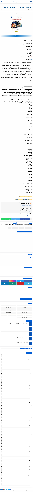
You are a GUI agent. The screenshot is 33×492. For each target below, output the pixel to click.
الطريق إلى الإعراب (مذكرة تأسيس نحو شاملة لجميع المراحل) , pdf (20, 332)
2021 (30, 417)
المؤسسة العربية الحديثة (29, 5)
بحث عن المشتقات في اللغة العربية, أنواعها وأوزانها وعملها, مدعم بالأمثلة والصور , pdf (18, 323)
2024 (30, 373)
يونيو (29, 364)
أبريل (29, 367)
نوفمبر (29, 376)
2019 (30, 454)
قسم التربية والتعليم (24, 312)
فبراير (29, 370)
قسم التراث (24, 310)
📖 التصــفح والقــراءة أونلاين (25, 210)
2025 (30, 358)
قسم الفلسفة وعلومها (24, 315)
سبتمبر (29, 379)
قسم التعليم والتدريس (8, 312)
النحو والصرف (24, 307)
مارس (29, 368)
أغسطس (29, 361)
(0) (1, 9)
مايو (29, 365)
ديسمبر (29, 359)
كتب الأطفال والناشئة (15, 228)
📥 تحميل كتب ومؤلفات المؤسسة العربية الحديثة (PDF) (23, 199)
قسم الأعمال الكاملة (8, 309)
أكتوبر (29, 377)
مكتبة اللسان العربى (22, 489)
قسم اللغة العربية (8, 315)
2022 (30, 405)
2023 (30, 393)
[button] (25, 219)
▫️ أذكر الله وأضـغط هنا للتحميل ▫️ (26, 205)
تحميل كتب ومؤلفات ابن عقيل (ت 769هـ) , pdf (22, 342)
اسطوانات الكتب (8, 305)
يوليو (29, 362)
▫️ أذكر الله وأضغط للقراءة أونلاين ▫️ (26, 212)
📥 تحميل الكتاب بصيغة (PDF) (25, 203)
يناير (29, 356)
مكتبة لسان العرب (29, 215)
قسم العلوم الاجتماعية (24, 313)
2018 (30, 474)
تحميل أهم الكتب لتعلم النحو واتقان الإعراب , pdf (22, 337)
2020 (30, 434)
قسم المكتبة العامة (24, 317)
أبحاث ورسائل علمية (24, 305)
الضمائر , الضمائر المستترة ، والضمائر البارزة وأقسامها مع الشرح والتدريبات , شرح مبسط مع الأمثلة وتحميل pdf (15, 328)
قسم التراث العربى (8, 310)
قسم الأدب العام (24, 309)
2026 (30, 355)
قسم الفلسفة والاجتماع (9, 313)
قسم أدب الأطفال (22, 5)
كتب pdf (9, 228)
